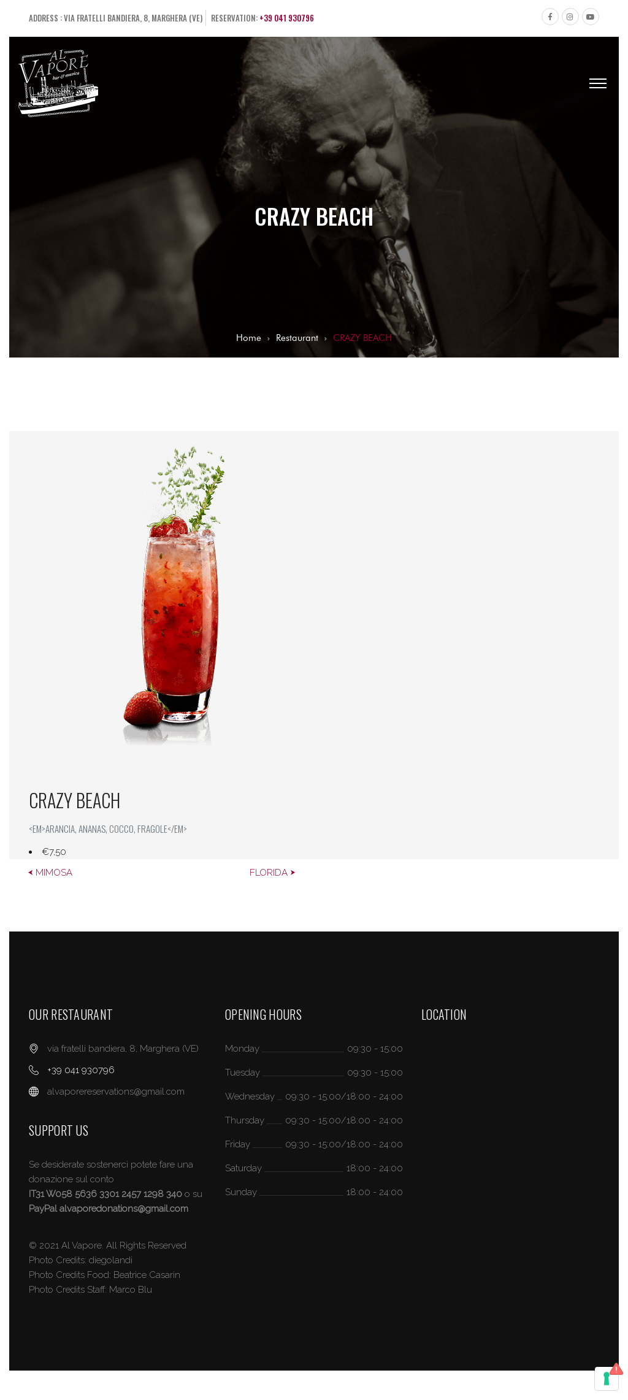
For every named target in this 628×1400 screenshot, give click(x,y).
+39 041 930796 (286, 18)
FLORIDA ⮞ (273, 872)
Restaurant (297, 337)
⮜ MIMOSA (50, 872)
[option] (314, 645)
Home (248, 337)
